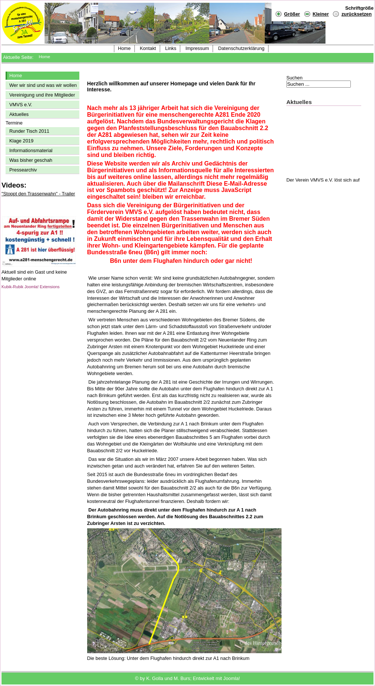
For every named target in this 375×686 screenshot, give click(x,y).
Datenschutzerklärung (241, 48)
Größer (287, 13)
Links (170, 48)
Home (124, 48)
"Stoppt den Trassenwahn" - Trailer (38, 193)
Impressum (197, 48)
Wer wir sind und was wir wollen (43, 85)
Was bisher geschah (30, 160)
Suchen (294, 78)
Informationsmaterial (31, 150)
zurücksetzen (356, 14)
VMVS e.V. (20, 104)
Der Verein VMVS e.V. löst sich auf (323, 181)
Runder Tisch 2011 (29, 131)
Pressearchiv (23, 170)
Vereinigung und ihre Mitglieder (42, 95)
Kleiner (316, 13)
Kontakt (148, 48)
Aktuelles (19, 114)
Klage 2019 (21, 141)
